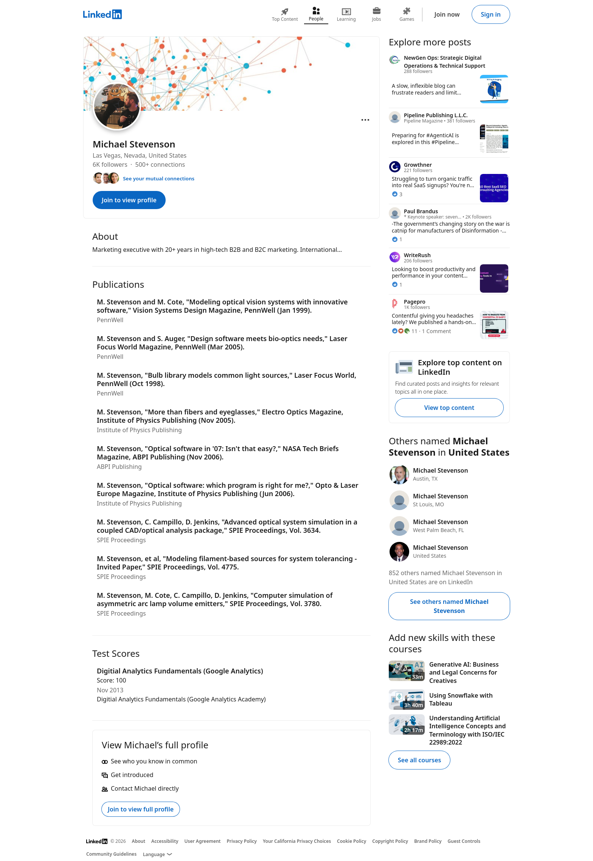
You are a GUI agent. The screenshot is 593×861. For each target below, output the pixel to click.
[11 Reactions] (405, 331)
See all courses (419, 760)
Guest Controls (464, 841)
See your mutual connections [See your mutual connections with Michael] (158, 178)
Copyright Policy (390, 841)
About (139, 841)
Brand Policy (427, 841)
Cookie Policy (351, 841)
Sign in (491, 14)
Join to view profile (129, 200)
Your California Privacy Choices (297, 841)
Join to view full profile (141, 809)
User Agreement (203, 841)
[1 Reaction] (397, 239)
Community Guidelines (111, 854)
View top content (449, 407)
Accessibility (165, 841)
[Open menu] (365, 119)
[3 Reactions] (397, 194)
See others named (449, 606)
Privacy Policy (241, 841)
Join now (447, 14)
